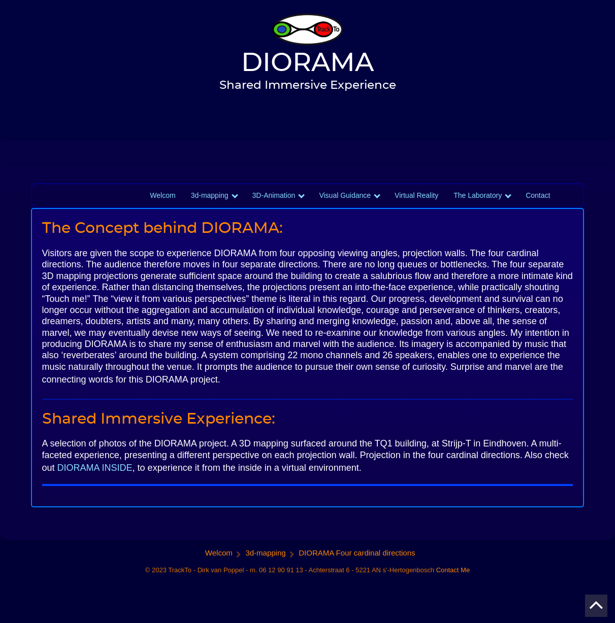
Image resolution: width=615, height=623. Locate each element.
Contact (538, 207)
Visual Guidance (345, 207)
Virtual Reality (416, 207)
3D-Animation (274, 207)
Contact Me (453, 582)
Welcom (162, 207)
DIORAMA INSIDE (95, 479)
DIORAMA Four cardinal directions (357, 565)
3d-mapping (210, 207)
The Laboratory (478, 207)
